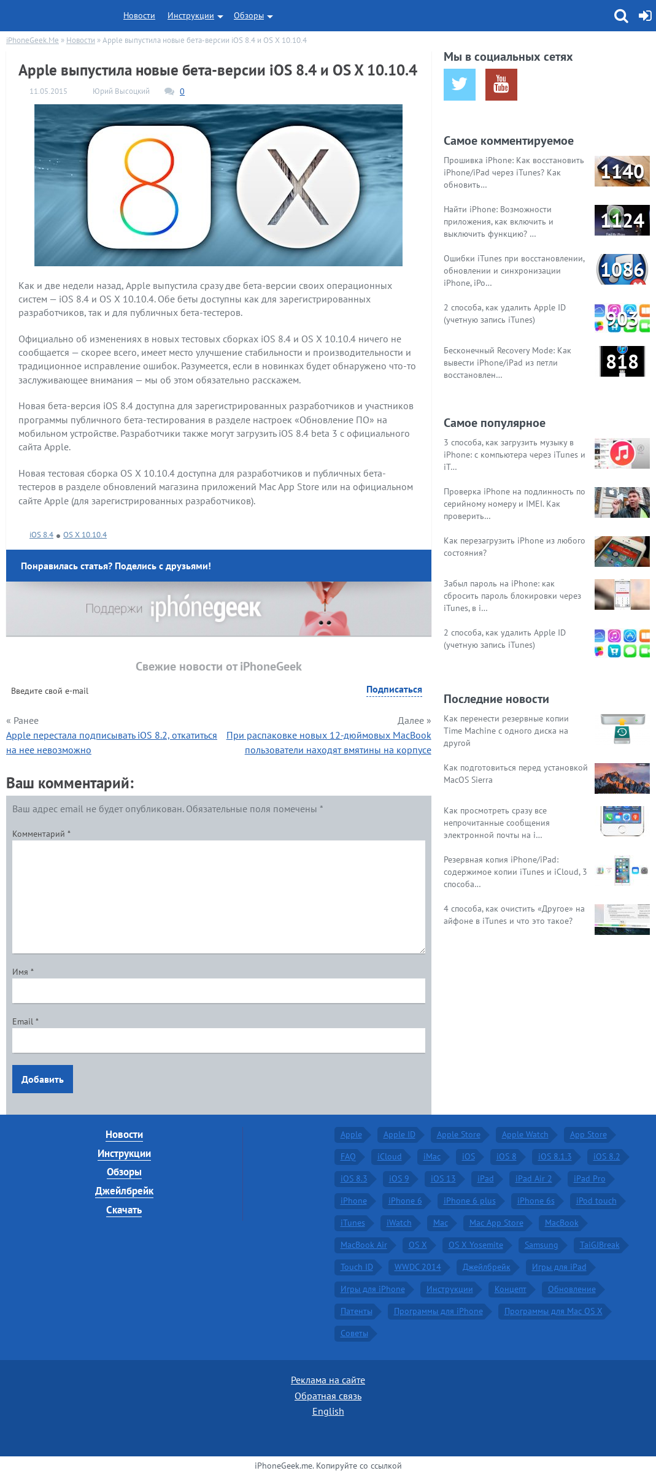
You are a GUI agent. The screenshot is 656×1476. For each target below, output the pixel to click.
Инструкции (191, 15)
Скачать (124, 1210)
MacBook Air (364, 1244)
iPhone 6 (405, 1200)
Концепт (511, 1288)
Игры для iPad (559, 1266)
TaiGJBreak (600, 1244)
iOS (468, 1156)
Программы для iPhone (438, 1310)
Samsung (541, 1244)
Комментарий (41, 833)
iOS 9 (399, 1178)
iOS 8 (506, 1156)
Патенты (356, 1310)
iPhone (354, 1200)
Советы (354, 1333)
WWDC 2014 (418, 1266)
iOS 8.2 (606, 1156)
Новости (139, 15)
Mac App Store (496, 1222)
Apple (351, 1134)
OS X (418, 1244)
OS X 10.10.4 (85, 534)
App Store (588, 1134)
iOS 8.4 (41, 534)
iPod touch (596, 1200)
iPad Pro (590, 1178)
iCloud (389, 1156)
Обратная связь (328, 1396)
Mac (440, 1222)
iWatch (399, 1222)
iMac (432, 1156)
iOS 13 (443, 1178)
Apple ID (399, 1134)
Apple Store (458, 1134)
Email (25, 1021)
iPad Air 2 (533, 1178)
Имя (23, 971)
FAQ (348, 1156)
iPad (485, 1178)
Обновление (572, 1288)
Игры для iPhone (373, 1288)
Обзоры (249, 15)
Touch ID (357, 1266)
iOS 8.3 (354, 1178)
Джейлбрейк (124, 1190)
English (328, 1411)
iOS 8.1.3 (555, 1156)
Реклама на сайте (328, 1380)
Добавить (42, 1079)
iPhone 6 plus (470, 1200)
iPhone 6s (536, 1200)
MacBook (562, 1222)
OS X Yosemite (476, 1244)
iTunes (353, 1222)
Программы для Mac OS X (553, 1310)
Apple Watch (525, 1134)
